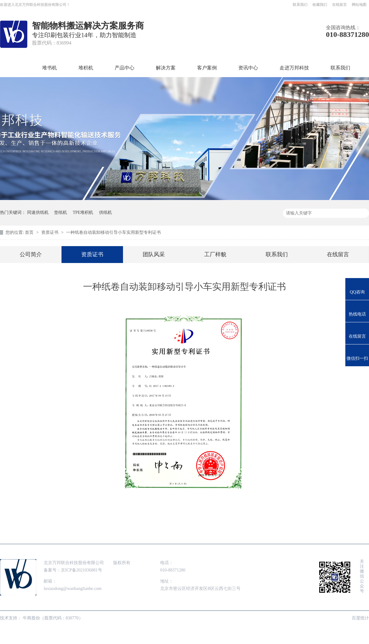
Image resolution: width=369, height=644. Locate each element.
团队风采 (154, 254)
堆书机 (49, 67)
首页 (16, 67)
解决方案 (166, 67)
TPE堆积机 (83, 212)
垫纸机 (60, 212)
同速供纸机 (38, 212)
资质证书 (50, 232)
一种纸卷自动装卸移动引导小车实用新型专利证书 (113, 232)
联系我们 (300, 4)
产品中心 (124, 67)
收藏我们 (319, 4)
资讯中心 (248, 67)
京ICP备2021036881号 (81, 570)
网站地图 (359, 4)
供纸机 (105, 212)
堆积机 (85, 67)
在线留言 (339, 4)
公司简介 (31, 254)
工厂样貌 (215, 254)
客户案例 (207, 67)
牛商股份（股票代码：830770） (53, 618)
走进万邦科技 (294, 67)
